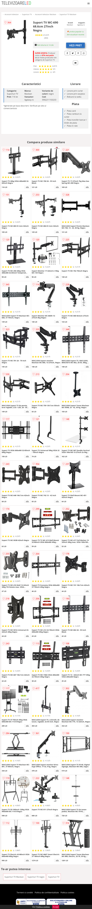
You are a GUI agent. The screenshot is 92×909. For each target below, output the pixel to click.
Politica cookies (67, 892)
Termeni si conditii (25, 892)
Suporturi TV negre (36, 877)
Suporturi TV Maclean (68, 14)
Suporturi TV (27, 14)
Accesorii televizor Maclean (45, 14)
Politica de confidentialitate (47, 892)
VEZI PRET (75, 45)
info (27, 187)
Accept (56, 907)
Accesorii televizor (12, 14)
